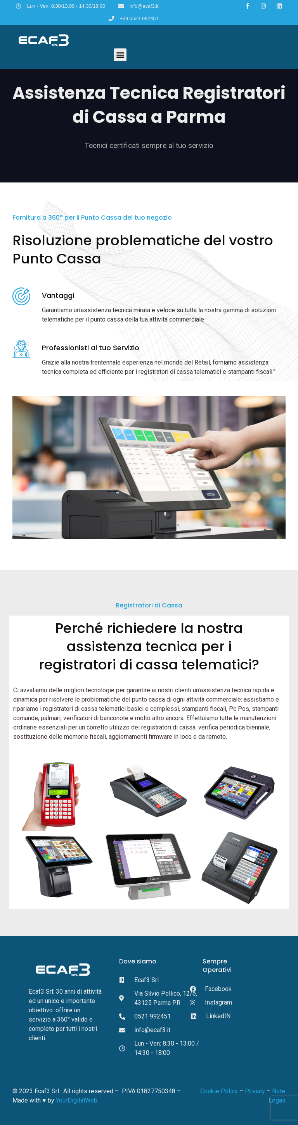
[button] (120, 54)
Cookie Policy (219, 1091)
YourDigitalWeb (76, 1100)
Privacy (254, 1091)
